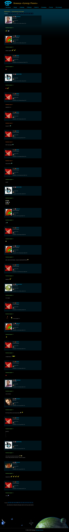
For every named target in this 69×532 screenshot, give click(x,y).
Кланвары (43, 7)
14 (8, 13)
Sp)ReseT (18, 36)
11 (14, 13)
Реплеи (51, 7)
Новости (36, 7)
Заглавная (8, 7)
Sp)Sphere (18, 398)
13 (10, 13)
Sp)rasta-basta (19, 284)
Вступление (59, 7)
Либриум (29, 7)
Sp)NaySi (18, 462)
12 (12, 13)
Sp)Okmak (18, 16)
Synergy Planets (39, 530)
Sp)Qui (17, 55)
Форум (15, 7)
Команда (22, 7)
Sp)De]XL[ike (19, 74)
